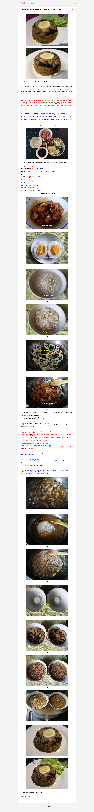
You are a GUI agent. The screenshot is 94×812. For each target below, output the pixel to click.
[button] (72, 9)
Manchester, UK (28, 796)
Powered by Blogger (47, 806)
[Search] (75, 4)
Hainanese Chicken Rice (50, 88)
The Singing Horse (28, 3)
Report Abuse (47, 809)
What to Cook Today (55, 89)
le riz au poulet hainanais (56, 116)
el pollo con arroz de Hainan (50, 102)
